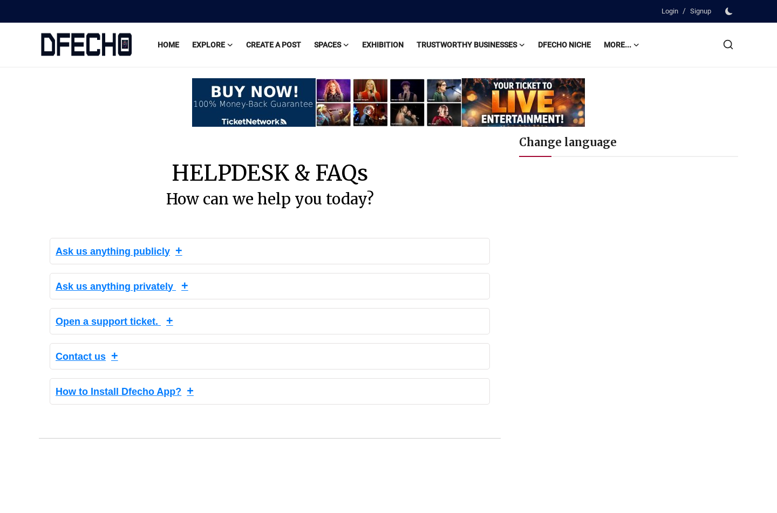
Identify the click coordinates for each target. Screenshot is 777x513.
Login (670, 11)
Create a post (273, 44)
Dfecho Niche (564, 44)
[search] (728, 44)
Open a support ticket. (114, 320)
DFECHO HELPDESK (270, 145)
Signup (700, 11)
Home (168, 44)
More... (621, 44)
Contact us (87, 355)
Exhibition (383, 44)
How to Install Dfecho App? (125, 391)
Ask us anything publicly (119, 250)
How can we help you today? (270, 199)
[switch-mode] (730, 11)
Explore (212, 44)
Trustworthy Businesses (471, 44)
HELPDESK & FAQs (270, 173)
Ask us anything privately (122, 285)
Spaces (331, 44)
